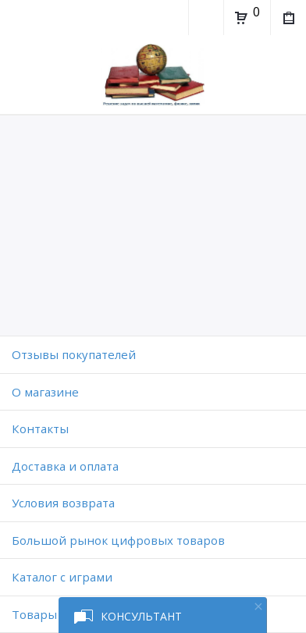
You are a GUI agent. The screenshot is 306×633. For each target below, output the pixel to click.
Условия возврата (63, 502)
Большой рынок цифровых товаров (118, 540)
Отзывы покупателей (74, 354)
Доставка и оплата (65, 466)
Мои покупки (287, 19)
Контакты (40, 428)
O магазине (45, 392)
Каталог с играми (62, 577)
